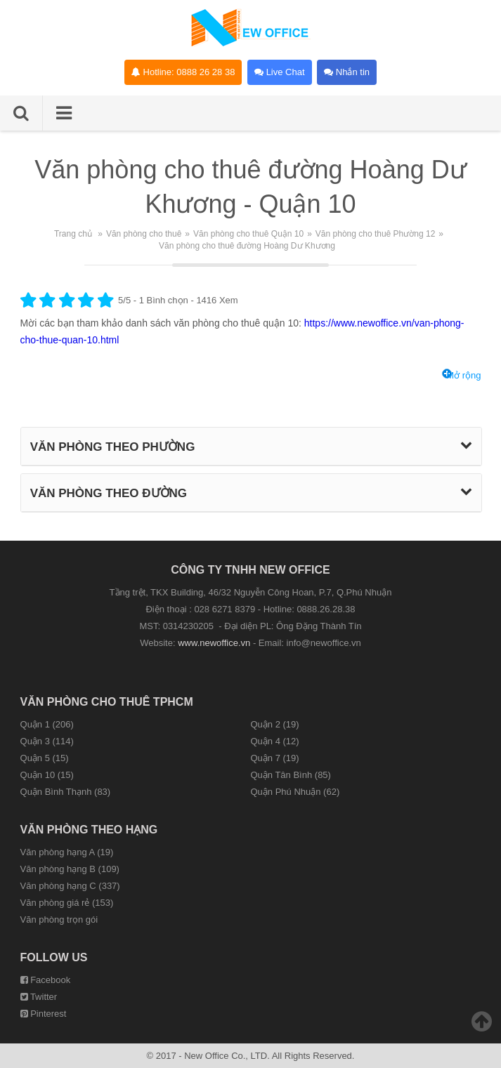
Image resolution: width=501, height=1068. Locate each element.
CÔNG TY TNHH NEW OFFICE (250, 570)
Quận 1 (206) (47, 724)
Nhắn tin (347, 72)
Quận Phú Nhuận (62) (294, 791)
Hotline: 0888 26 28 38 (183, 72)
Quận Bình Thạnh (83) (65, 791)
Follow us (54, 957)
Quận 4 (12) (274, 741)
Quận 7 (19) (274, 758)
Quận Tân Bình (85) (290, 775)
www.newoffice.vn (214, 643)
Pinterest (43, 1013)
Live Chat (279, 72)
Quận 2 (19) (274, 724)
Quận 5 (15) (44, 758)
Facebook (45, 980)
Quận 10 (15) (47, 775)
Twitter (39, 996)
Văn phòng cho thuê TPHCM (106, 702)
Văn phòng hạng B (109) (69, 869)
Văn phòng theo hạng (89, 830)
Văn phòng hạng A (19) (67, 852)
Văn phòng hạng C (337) (70, 886)
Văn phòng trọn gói (59, 919)
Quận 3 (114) (47, 741)
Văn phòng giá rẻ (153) (67, 902)
